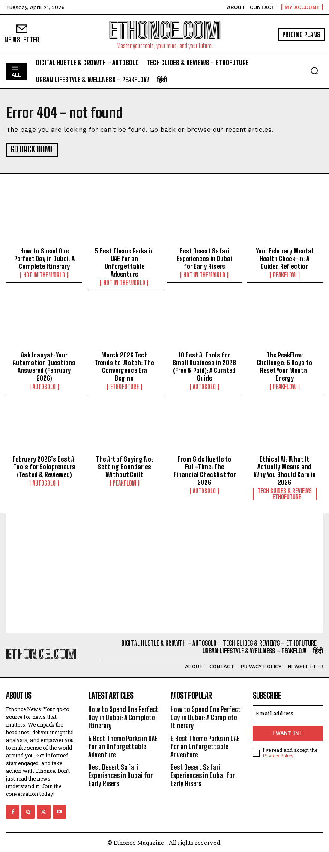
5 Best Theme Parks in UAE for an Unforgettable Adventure (124, 261)
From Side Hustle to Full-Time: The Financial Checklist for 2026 (204, 469)
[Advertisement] (164, 572)
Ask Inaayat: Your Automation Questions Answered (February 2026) (44, 365)
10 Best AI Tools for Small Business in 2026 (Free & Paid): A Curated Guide (204, 365)
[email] (288, 712)
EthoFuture (124, 386)
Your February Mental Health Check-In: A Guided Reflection (284, 257)
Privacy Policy (278, 754)
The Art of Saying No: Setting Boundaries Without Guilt (124, 465)
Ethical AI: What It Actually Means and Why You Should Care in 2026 (285, 469)
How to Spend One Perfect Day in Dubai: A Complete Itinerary (44, 257)
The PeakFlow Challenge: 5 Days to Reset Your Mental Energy (284, 365)
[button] (314, 70)
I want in (287, 732)
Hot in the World (44, 274)
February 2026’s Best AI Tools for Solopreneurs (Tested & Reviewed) (44, 465)
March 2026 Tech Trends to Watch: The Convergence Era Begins (124, 365)
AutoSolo (44, 386)
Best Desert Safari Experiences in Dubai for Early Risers (204, 257)
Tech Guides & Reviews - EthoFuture (284, 493)
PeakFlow (284, 274)
